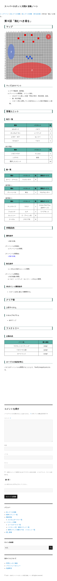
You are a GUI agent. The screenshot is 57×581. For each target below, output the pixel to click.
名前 (5, 445)
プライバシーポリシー (13, 566)
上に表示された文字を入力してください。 (16, 484)
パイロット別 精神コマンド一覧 (18, 527)
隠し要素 (9, 532)
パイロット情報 (11, 522)
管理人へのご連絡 (12, 563)
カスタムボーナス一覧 (15, 520)
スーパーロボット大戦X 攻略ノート (21, 6)
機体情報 (9, 517)
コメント (7, 418)
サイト (6, 463)
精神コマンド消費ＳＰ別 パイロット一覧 (21, 530)
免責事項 (9, 568)
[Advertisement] (28, 386)
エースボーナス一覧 (14, 525)
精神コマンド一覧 (12, 514)
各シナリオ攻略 (11, 512)
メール (6, 454)
